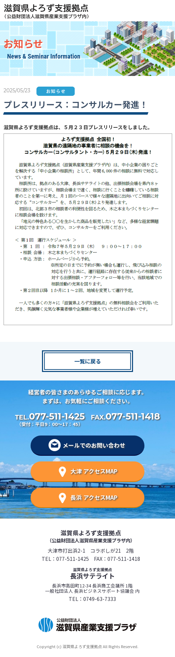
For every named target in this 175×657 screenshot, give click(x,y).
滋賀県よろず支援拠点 (91, 536)
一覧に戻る (87, 361)
